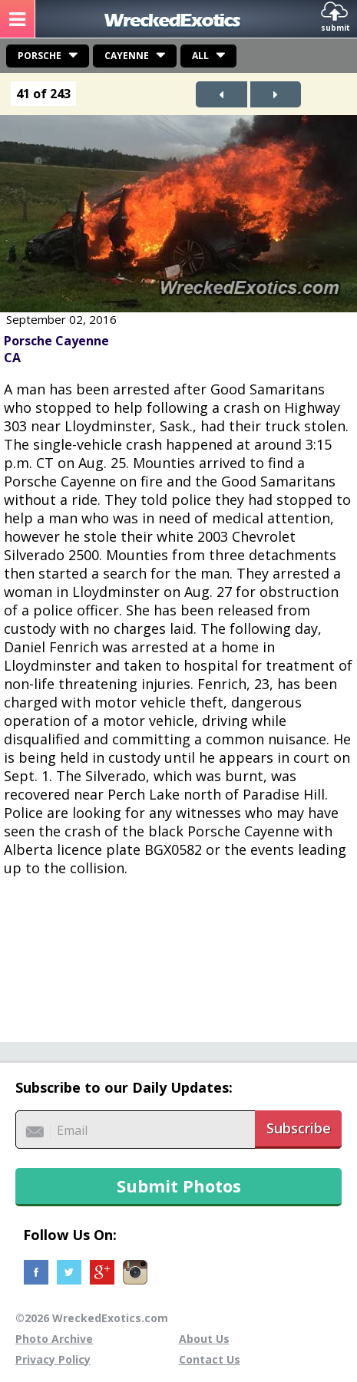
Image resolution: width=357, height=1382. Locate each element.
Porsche (39, 55)
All (200, 55)
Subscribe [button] (298, 1128)
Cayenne (126, 55)
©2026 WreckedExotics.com (91, 1318)
